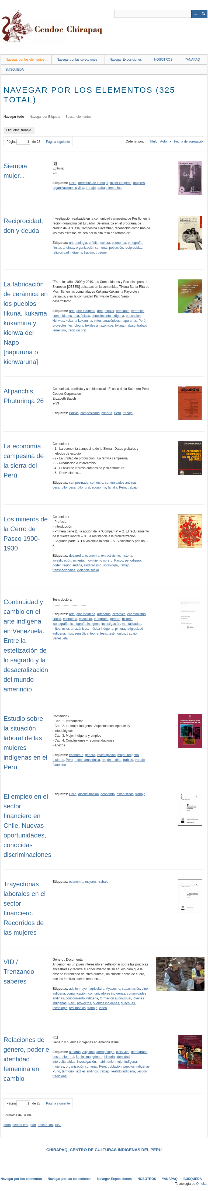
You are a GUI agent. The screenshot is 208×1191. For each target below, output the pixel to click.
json (33, 1125)
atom (7, 1125)
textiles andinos (86, 1071)
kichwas (58, 321)
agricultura (97, 989)
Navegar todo (14, 117)
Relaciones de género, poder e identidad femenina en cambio (26, 1059)
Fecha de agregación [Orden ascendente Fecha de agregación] (189, 141)
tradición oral (77, 330)
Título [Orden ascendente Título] (153, 141)
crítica (57, 619)
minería (106, 413)
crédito (94, 243)
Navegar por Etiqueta (45, 117)
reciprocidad (133, 248)
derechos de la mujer (93, 183)
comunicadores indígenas (106, 993)
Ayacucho (113, 989)
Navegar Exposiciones (126, 59)
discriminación (88, 794)
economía (119, 243)
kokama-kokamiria (79, 321)
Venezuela (60, 638)
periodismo (133, 560)
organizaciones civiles (68, 188)
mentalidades (131, 624)
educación (133, 316)
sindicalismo (92, 565)
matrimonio (105, 1062)
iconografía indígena (85, 624)
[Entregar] (203, 14)
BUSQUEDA (15, 69)
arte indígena (86, 311)
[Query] (160, 14)
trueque (101, 252)
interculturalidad (64, 1062)
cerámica (137, 311)
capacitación (131, 989)
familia (112, 487)
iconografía (60, 624)
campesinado (89, 413)
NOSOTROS (163, 59)
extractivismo (110, 556)
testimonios (117, 633)
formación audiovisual (115, 998)
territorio (68, 1071)
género (115, 619)
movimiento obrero (99, 560)
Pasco (118, 560)
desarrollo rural (79, 487)
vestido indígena (123, 1071)
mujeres (139, 183)
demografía (139, 1052)
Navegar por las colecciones (77, 59)
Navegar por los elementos (25, 59)
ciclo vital (122, 1052)
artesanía (123, 311)
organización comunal (92, 248)
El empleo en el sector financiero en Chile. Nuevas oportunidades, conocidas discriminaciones (27, 825)
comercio (96, 482)
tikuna (119, 325)
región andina (72, 565)
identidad (123, 1057)
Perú (142, 321)
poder (57, 565)
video (103, 1008)
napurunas (129, 321)
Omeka (201, 1184)
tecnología (75, 325)
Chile (72, 183)
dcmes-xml (20, 1125)
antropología (78, 243)
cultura (105, 243)
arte (72, 311)
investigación (62, 560)
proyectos (60, 325)
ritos (70, 633)
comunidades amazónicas (71, 316)
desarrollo (60, 487)
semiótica (81, 633)
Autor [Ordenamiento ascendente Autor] (164, 141)
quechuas (128, 1003)
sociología (110, 565)
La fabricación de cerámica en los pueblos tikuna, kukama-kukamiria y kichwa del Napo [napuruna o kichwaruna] (26, 323)
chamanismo (136, 614)
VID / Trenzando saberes (19, 971)
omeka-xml (46, 1125)
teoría (94, 633)
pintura (120, 629)
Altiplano (88, 1052)
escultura (85, 619)
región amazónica (87, 760)
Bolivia (73, 413)
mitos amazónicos (107, 321)
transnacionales (64, 570)
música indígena (101, 629)
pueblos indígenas (106, 1003)
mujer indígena (120, 183)
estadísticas (124, 794)
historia (127, 556)
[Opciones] (195, 14)
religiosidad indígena (67, 252)
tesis (103, 633)
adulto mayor (78, 989)
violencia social (88, 570)
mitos (56, 629)
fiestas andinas (63, 248)
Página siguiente (58, 142)
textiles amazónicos (99, 325)
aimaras (75, 1052)
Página (18, 142)
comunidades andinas (121, 482)
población (116, 248)
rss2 (58, 1125)
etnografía (135, 243)
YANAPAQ (192, 59)
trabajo (91, 188)
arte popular (105, 311)
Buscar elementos (78, 117)
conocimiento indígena (108, 316)
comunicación (76, 993)
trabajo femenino (110, 188)
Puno (56, 1071)
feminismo (83, 1057)
